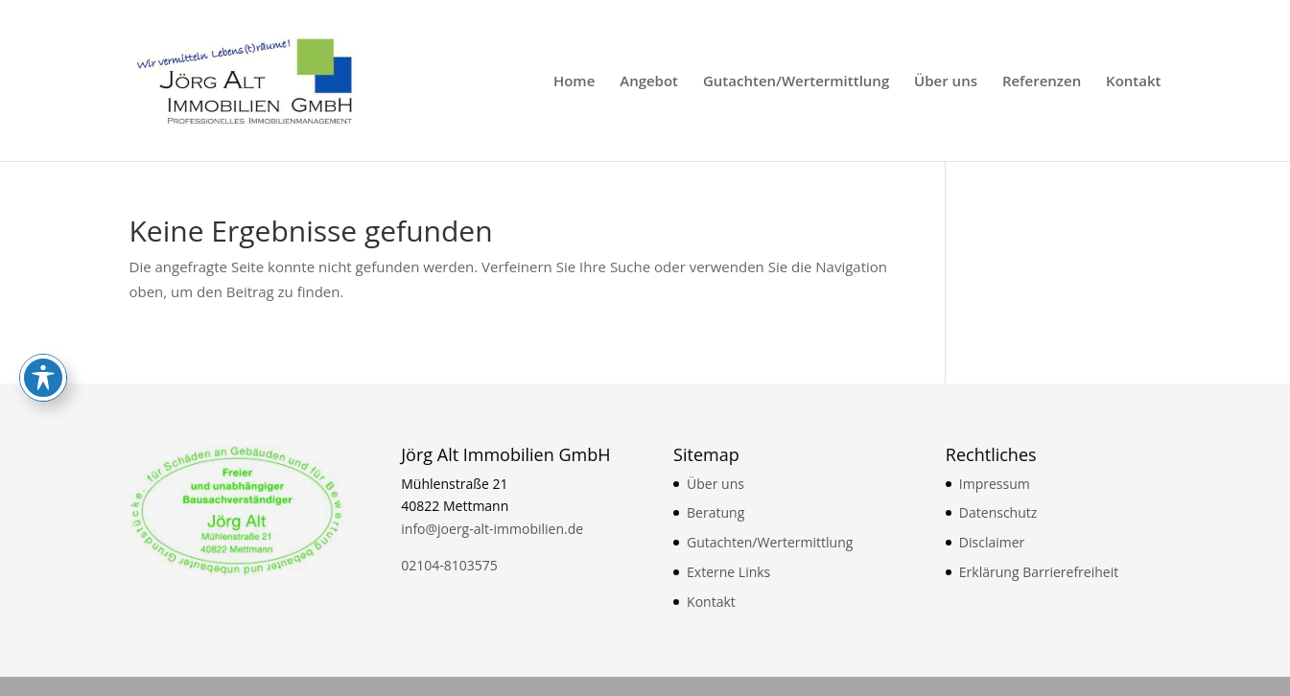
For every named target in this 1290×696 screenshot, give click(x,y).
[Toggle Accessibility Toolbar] (43, 246)
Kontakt (1133, 82)
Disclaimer (991, 542)
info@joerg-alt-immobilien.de (492, 529)
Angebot (649, 82)
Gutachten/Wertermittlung (796, 82)
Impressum (994, 484)
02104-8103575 (449, 565)
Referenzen (1041, 82)
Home (574, 82)
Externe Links (728, 572)
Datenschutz (998, 512)
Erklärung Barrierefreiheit (1038, 572)
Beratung (715, 512)
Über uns (945, 82)
